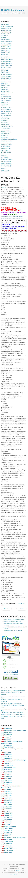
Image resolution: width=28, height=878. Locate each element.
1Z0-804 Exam (4, 117)
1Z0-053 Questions (6, 28)
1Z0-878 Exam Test (6, 48)
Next (22, 608)
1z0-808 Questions (6, 61)
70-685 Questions (5, 128)
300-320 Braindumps (6, 32)
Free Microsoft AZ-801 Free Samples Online (12, 712)
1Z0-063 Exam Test (6, 148)
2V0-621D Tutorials (6, 152)
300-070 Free (4, 102)
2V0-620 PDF (4, 137)
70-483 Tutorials (5, 118)
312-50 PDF (4, 37)
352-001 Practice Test (6, 74)
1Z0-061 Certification (6, 130)
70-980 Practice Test (6, 107)
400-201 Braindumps (6, 98)
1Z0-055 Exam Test (6, 82)
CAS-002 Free (4, 35)
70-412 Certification (6, 96)
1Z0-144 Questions (6, 161)
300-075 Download (6, 33)
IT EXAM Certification (12, 10)
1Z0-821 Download (6, 67)
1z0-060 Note (4, 122)
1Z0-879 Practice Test (6, 41)
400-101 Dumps (5, 24)
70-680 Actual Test (5, 46)
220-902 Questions (6, 94)
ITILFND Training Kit (6, 76)
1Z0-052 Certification (6, 63)
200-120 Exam (4, 150)
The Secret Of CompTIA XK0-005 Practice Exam (13, 690)
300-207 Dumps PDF (6, 111)
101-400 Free (4, 135)
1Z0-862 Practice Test (6, 141)
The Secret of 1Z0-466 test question (13, 630)
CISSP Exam (4, 83)
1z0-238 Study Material (7, 93)
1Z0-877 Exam (4, 50)
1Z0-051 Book (4, 54)
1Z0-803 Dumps (5, 57)
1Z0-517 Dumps (5, 91)
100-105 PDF (4, 70)
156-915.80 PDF (5, 170)
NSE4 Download (5, 133)
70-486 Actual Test (5, 146)
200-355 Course (5, 39)
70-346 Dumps (4, 157)
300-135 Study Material (7, 126)
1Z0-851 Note (4, 56)
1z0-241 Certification (6, 163)
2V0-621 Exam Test (6, 115)
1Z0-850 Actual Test (6, 80)
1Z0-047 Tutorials (5, 52)
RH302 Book (4, 120)
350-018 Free (4, 168)
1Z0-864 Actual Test (6, 113)
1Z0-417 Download (6, 167)
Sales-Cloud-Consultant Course (9, 139)
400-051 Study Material (7, 59)
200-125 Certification (6, 30)
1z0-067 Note (4, 155)
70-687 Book (4, 154)
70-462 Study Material (6, 159)
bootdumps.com (14, 874)
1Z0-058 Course (5, 106)
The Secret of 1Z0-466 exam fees (12, 621)
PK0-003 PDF (4, 104)
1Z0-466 (4, 187)
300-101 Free (4, 69)
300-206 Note (4, 89)
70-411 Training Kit (6, 109)
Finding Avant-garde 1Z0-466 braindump (14, 619)
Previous (6, 608)
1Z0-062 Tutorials (5, 85)
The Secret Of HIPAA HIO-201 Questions (11, 703)
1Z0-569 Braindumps (6, 165)
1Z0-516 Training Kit (6, 43)
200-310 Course (5, 72)
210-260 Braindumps (6, 131)
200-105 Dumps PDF (6, 144)
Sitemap (18, 870)
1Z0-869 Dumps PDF (6, 78)
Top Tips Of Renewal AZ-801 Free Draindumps (12, 714)
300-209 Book (4, 87)
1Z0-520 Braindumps (6, 65)
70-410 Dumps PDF (6, 45)
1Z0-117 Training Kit (6, 143)
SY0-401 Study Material (7, 26)
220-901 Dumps (5, 124)
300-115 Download (6, 100)
